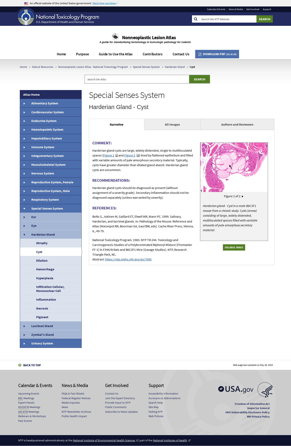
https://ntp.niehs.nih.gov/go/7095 (128, 259)
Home (61, 54)
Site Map (154, 407)
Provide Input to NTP (118, 402)
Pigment (42, 317)
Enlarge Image (234, 247)
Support (267, 9)
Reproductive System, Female (52, 182)
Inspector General (258, 408)
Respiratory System (45, 199)
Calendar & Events (216, 9)
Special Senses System (146, 67)
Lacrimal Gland (42, 326)
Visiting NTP (156, 411)
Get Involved (252, 9)
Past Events (25, 421)
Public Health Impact (74, 416)
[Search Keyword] (228, 19)
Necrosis (42, 308)
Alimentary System (44, 103)
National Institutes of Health (170, 440)
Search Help (156, 402)
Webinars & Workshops (32, 416)
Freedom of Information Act (252, 404)
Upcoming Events (28, 393)
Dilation (41, 260)
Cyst (39, 252)
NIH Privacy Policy (258, 416)
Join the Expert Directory (120, 398)
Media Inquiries (71, 402)
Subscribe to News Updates (121, 411)
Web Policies (156, 416)
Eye (33, 226)
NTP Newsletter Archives (76, 411)
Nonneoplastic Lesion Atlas (149, 37)
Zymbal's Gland (42, 335)
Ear (33, 217)
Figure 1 (108, 155)
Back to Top (32, 365)
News (65, 407)
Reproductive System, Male (50, 191)
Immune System (42, 147)
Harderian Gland (175, 67)
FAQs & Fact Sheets (73, 393)
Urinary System (42, 343)
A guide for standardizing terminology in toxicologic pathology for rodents (145, 42)
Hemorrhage (45, 269)
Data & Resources (42, 67)
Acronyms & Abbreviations (164, 398)
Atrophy (41, 243)
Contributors (152, 54)
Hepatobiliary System (46, 138)
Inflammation (46, 299)
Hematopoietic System (47, 129)
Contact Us (181, 54)
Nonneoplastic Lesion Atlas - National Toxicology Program (93, 67)
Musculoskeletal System (48, 165)
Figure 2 (129, 155)
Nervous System (42, 173)
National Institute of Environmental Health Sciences (104, 440)
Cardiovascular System (47, 112)
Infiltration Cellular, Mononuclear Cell (50, 289)
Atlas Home (31, 94)
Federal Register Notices (76, 398)
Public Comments (116, 407)
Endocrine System (44, 121)
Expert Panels (26, 402)
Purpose (82, 54)
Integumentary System (47, 156)
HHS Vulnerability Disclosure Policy (248, 412)
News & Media (236, 9)
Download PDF (220, 54)
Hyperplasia (44, 278)
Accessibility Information (163, 393)
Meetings (26, 398)
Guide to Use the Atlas (116, 54)
